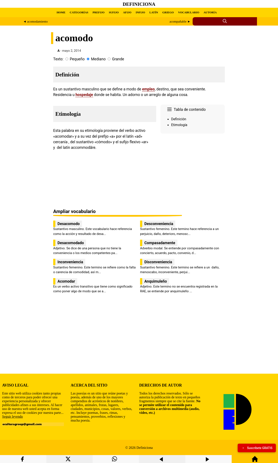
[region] (192, 171)
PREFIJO (99, 12)
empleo (148, 89)
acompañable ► (179, 21)
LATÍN (153, 12)
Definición (178, 119)
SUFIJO (114, 12)
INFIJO (140, 12)
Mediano (98, 59)
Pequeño (77, 59)
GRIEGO (168, 12)
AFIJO (127, 12)
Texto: (58, 59)
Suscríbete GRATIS (256, 448)
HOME (61, 12)
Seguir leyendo (12, 416)
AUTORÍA (210, 12)
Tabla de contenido (190, 109)
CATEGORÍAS (79, 12)
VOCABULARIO (188, 12)
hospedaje (84, 95)
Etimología (179, 125)
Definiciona (139, 4)
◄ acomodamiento (35, 21)
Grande (118, 59)
